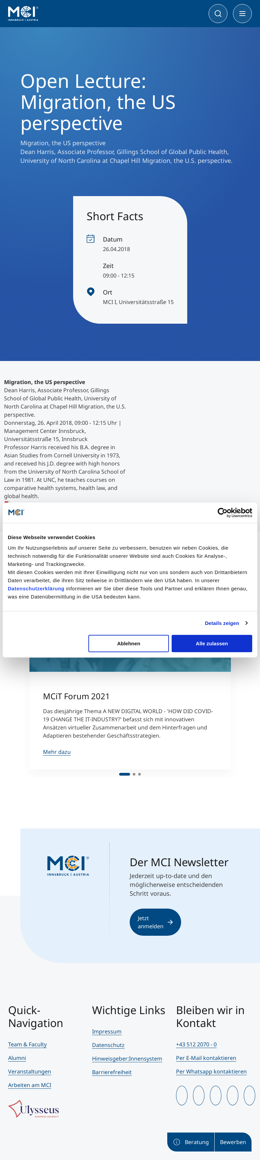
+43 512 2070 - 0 (196, 1044)
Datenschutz (108, 1045)
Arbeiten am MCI (29, 1085)
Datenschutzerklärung (36, 588)
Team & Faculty (27, 1044)
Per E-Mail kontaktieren (206, 1058)
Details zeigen (222, 623)
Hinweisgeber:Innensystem (127, 1058)
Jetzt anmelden (155, 922)
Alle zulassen (212, 643)
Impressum (107, 1031)
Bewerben (233, 1142)
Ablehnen (128, 643)
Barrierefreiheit (112, 1072)
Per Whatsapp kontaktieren (211, 1071)
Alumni (17, 1058)
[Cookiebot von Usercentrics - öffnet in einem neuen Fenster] (222, 513)
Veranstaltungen (29, 1071)
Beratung (191, 1142)
